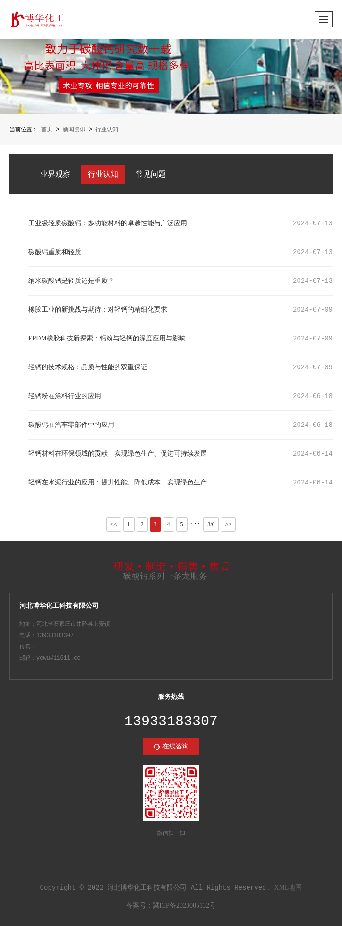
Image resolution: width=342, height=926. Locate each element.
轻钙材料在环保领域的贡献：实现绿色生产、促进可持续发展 (117, 453)
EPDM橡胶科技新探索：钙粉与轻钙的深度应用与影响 (107, 337)
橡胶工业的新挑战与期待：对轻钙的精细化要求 (97, 309)
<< (114, 523)
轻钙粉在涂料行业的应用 (64, 395)
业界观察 (55, 174)
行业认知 (106, 129)
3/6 (210, 523)
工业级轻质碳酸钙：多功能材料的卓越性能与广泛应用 (107, 222)
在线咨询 (175, 745)
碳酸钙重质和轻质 (54, 251)
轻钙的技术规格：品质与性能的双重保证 (87, 366)
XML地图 (288, 887)
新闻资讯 (74, 129)
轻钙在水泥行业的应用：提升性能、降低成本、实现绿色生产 (117, 481)
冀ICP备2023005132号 (184, 905)
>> (228, 523)
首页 (46, 129)
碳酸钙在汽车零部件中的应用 (71, 424)
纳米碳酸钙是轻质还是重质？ (71, 280)
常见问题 (151, 174)
